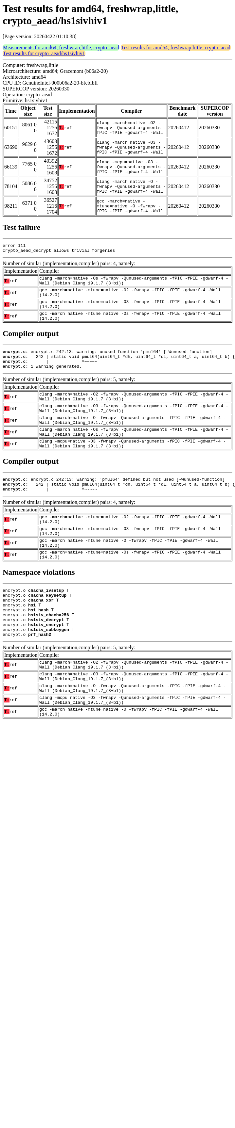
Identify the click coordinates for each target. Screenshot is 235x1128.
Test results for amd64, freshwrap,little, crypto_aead (175, 47)
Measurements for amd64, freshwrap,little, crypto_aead (61, 47)
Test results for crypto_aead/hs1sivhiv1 (44, 53)
